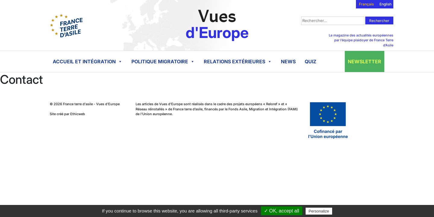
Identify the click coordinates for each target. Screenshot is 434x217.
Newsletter (364, 61)
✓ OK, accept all (281, 210)
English (385, 4)
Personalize (319, 211)
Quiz (310, 61)
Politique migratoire (163, 61)
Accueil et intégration (87, 61)
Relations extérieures (238, 61)
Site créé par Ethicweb (67, 114)
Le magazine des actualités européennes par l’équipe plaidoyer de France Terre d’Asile (361, 40)
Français (366, 4)
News (288, 61)
